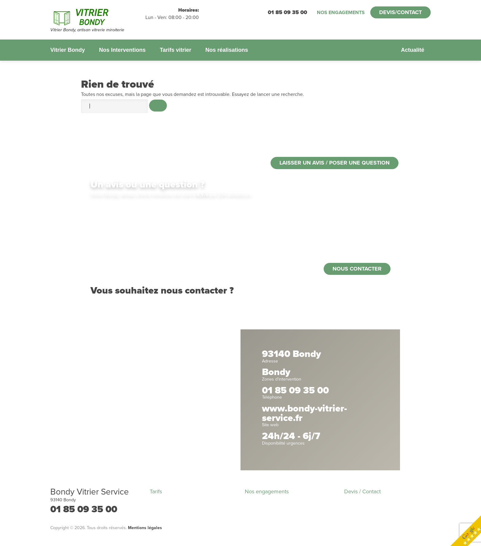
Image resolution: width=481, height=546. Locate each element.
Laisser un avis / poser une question (334, 162)
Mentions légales (145, 527)
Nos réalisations (226, 50)
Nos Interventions (122, 50)
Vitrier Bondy (67, 50)
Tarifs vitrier (175, 50)
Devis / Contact (362, 491)
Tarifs (156, 491)
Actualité (412, 50)
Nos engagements (341, 12)
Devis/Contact (400, 12)
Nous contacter (357, 268)
